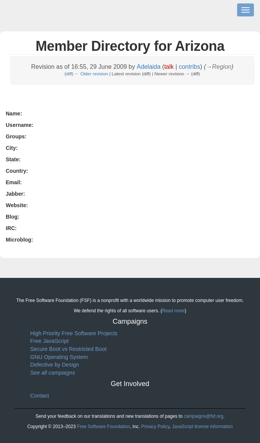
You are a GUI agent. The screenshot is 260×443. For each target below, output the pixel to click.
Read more (173, 310)
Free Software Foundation (103, 426)
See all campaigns (52, 373)
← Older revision (91, 73)
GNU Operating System (59, 357)
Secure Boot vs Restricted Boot (68, 349)
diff (69, 73)
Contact (39, 396)
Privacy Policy (155, 426)
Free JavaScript (49, 341)
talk (169, 66)
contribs (189, 66)
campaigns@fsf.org (203, 416)
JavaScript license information (202, 426)
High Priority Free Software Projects (74, 333)
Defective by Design (54, 365)
